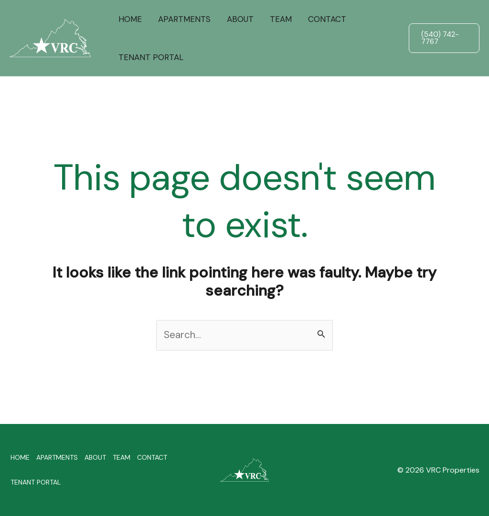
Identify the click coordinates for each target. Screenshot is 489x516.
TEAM (281, 19)
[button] (444, 38)
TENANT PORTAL (150, 57)
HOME (130, 19)
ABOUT (240, 19)
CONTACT (327, 19)
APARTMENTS (184, 19)
